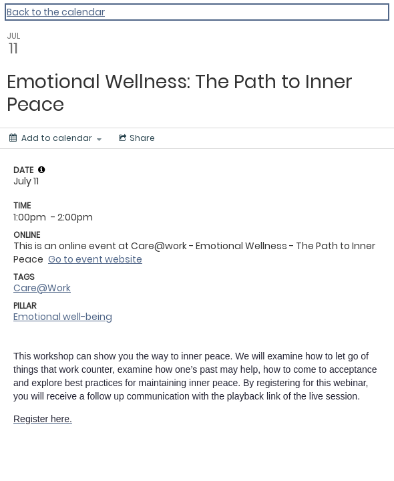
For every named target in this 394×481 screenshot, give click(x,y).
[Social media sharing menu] (135, 138)
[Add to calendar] (55, 138)
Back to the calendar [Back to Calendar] (56, 12)
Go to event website (95, 259)
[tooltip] (41, 170)
